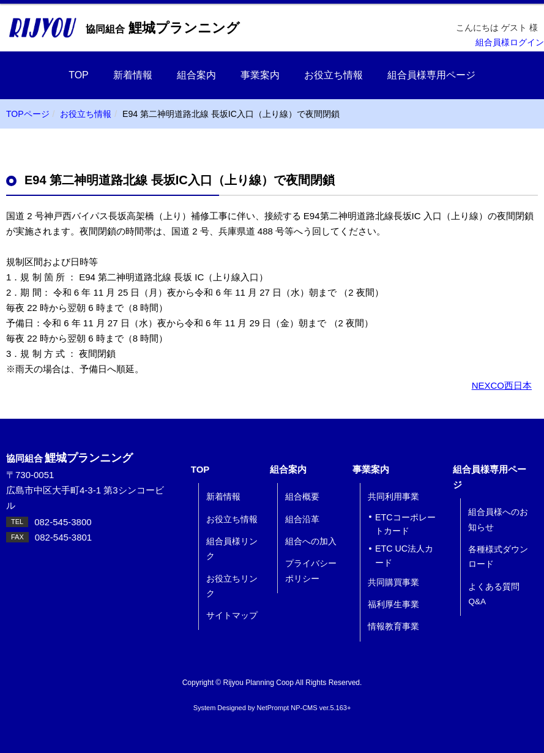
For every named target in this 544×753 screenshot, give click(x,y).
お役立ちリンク (232, 586)
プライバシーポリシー (311, 571)
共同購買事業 (393, 582)
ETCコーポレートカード (405, 524)
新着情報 (132, 75)
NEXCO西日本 (502, 385)
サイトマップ (232, 615)
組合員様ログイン (509, 42)
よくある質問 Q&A (494, 594)
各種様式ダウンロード (498, 557)
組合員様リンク (232, 549)
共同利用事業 (393, 496)
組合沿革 (302, 519)
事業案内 (260, 75)
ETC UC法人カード (404, 556)
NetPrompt (273, 707)
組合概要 (302, 496)
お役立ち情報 (333, 75)
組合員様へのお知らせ (498, 519)
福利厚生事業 (393, 604)
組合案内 (196, 75)
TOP (79, 75)
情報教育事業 (393, 626)
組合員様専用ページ (431, 75)
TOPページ (28, 114)
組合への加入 (311, 541)
